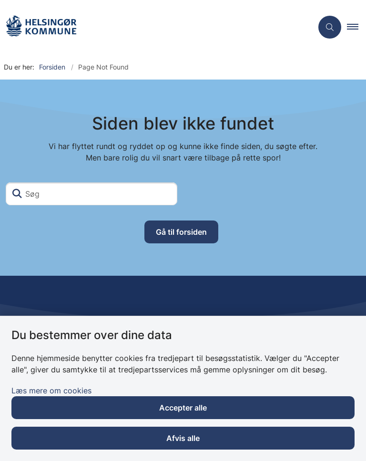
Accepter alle (183, 407)
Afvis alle (183, 438)
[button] (356, 27)
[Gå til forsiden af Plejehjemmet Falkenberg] (41, 27)
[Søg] (91, 193)
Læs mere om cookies (51, 390)
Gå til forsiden (181, 232)
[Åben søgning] (329, 27)
